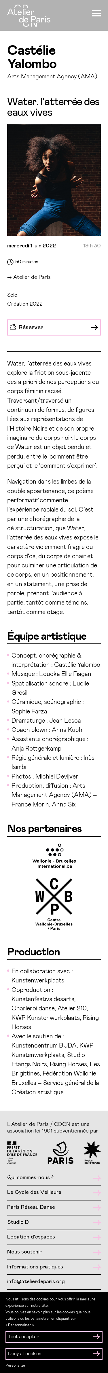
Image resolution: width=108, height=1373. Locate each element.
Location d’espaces (54, 1237)
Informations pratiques (54, 1267)
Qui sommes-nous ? (54, 1178)
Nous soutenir (54, 1252)
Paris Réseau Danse (54, 1208)
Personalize (15, 1366)
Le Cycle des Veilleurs (54, 1193)
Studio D (54, 1222)
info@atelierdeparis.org (36, 1281)
